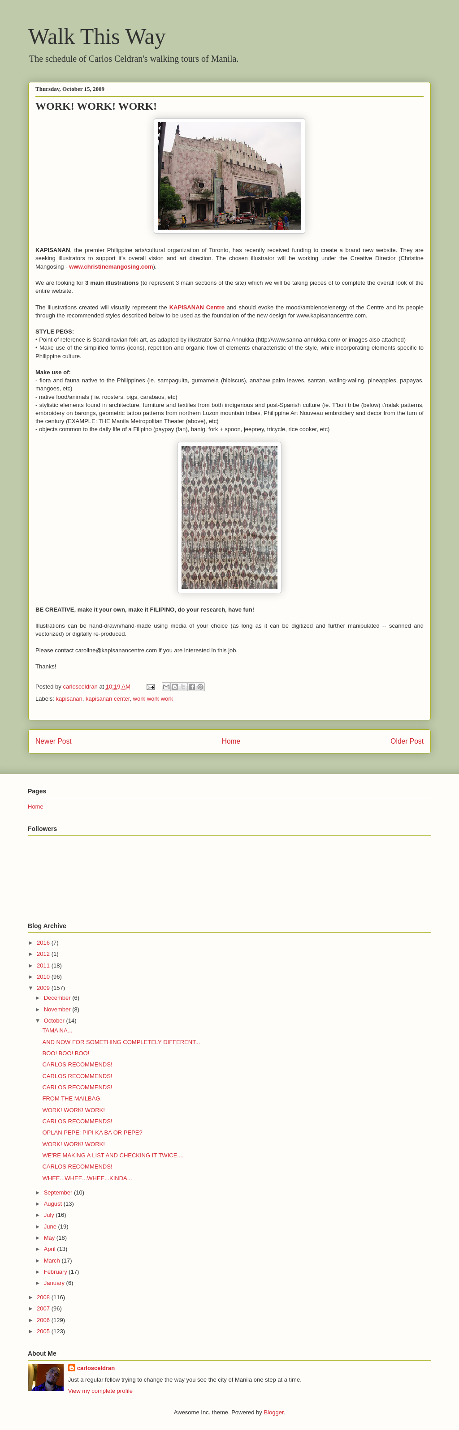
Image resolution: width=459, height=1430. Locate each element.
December (58, 997)
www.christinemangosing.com (111, 266)
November (58, 1009)
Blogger (273, 1412)
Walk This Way (97, 36)
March (53, 1260)
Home (231, 741)
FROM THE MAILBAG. (72, 1098)
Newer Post (53, 741)
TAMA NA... (57, 1030)
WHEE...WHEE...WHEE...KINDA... (87, 1178)
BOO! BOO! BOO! (65, 1053)
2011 (44, 965)
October (55, 1020)
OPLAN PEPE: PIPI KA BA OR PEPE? (92, 1132)
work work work (153, 698)
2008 (44, 1297)
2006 (44, 1320)
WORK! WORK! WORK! (73, 1110)
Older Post (407, 741)
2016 (44, 942)
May (50, 1237)
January (55, 1283)
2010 (44, 976)
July (50, 1215)
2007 (44, 1308)
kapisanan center (108, 698)
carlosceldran (96, 1368)
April (50, 1249)
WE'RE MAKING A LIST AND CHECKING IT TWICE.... (112, 1155)
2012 (44, 953)
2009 (44, 988)
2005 (44, 1331)
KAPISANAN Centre (197, 307)
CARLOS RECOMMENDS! (77, 1064)
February (56, 1271)
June (51, 1226)
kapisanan (69, 698)
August (54, 1203)
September (59, 1192)
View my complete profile (100, 1390)
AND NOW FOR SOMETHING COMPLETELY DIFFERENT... (121, 1042)
